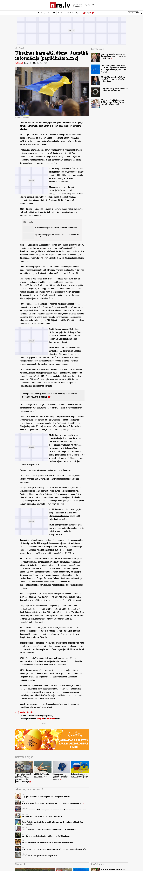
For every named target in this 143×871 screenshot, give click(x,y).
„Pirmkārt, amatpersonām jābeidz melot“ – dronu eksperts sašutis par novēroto (56, 235)
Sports (78, 13)
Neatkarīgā (42, 13)
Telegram (40, 718)
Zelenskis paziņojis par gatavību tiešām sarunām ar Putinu (79, 776)
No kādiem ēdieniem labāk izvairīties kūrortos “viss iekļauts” (48, 843)
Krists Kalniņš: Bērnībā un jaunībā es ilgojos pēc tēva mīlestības (113, 79)
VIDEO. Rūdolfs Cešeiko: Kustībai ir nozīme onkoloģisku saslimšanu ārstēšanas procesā (56, 228)
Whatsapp (51, 718)
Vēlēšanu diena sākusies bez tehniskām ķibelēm (42, 816)
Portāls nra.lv (19, 63)
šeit (49, 396)
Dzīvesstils (51, 13)
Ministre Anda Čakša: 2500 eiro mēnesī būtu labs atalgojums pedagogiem (52, 803)
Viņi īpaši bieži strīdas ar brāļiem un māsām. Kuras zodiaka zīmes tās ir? (112, 102)
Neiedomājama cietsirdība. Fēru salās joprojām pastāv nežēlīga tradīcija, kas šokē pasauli (113, 68)
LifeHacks (70, 13)
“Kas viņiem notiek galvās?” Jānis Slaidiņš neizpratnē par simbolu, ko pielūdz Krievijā (23, 778)
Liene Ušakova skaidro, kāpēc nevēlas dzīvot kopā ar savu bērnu (49, 829)
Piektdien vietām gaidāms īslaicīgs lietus (39, 856)
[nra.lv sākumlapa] (60, 5)
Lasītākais (97, 49)
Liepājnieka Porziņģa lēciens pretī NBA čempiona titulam (46, 797)
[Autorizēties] (141, 12)
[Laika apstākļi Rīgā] (89, 5)
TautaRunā (61, 13)
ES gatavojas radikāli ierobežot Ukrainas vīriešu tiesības (60, 777)
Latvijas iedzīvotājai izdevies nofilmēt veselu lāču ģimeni (46, 836)
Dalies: (44, 723)
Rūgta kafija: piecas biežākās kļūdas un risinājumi (114, 89)
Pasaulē (21, 48)
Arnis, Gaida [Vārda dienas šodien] (77, 6)
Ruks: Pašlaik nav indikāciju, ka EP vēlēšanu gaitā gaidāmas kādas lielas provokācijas (52, 823)
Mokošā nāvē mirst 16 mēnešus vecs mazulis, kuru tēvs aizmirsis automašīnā (54, 810)
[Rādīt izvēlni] (2, 12)
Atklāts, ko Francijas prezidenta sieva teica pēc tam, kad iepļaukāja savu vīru (54, 849)
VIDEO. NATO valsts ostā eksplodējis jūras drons (42, 776)
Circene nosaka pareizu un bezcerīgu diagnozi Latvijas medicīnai (113, 56)
